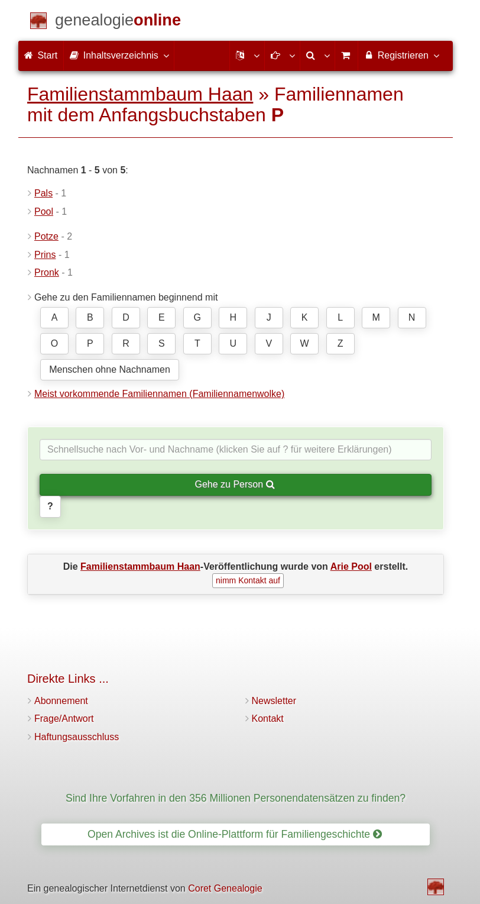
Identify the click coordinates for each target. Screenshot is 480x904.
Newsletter (274, 701)
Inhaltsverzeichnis (119, 55)
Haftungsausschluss (76, 737)
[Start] (118, 22)
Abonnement (61, 701)
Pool (43, 211)
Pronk (46, 272)
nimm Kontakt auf (248, 580)
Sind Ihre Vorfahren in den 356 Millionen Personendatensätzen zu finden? (236, 798)
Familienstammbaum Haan (140, 94)
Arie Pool (351, 566)
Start (40, 55)
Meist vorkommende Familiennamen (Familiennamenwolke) (159, 394)
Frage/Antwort (63, 718)
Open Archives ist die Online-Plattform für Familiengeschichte (234, 834)
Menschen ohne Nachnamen (109, 369)
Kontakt (268, 718)
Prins (45, 255)
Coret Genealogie (225, 888)
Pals (43, 193)
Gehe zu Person (234, 484)
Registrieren (401, 55)
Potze (46, 236)
